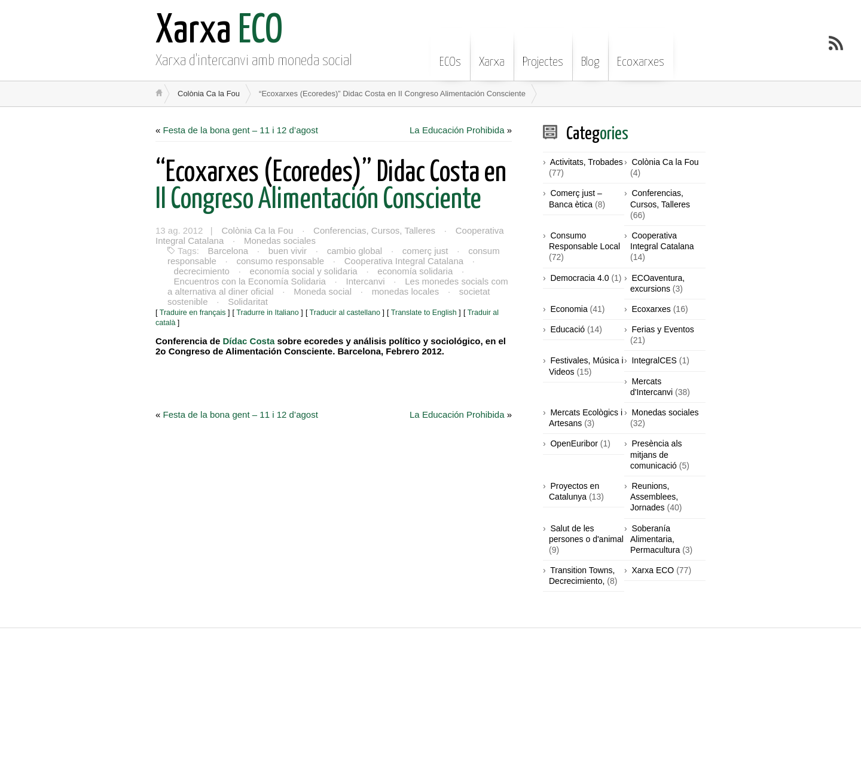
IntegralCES (653, 360)
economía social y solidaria (302, 271)
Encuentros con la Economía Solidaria (249, 281)
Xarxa (492, 53)
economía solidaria (413, 271)
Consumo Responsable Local (584, 241)
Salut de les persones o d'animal (586, 534)
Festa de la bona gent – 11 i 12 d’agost (240, 130)
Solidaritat (247, 301)
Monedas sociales (279, 240)
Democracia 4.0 (579, 278)
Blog (590, 53)
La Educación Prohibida (457, 130)
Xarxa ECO (652, 570)
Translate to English (424, 312)
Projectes (543, 53)
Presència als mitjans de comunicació (656, 454)
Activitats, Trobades (586, 162)
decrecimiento (201, 271)
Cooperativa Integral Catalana (402, 261)
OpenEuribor (573, 443)
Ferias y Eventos (662, 329)
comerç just (423, 251)
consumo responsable (279, 261)
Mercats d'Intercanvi (651, 387)
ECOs (450, 53)
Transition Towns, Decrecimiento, (582, 575)
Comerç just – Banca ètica (575, 198)
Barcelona (227, 251)
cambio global (353, 251)
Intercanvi (364, 281)
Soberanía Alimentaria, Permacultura (655, 539)
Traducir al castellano (345, 312)
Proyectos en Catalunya (574, 491)
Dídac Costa (249, 341)
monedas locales (404, 291)
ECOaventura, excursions (657, 283)
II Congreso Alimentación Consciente (330, 186)
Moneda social (322, 291)
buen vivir (286, 251)
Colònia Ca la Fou (209, 93)
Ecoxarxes (640, 53)
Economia (568, 309)
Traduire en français (193, 312)
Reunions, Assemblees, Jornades (654, 496)
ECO (219, 31)
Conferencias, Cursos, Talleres (373, 230)
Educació (567, 329)
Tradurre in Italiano (267, 312)
